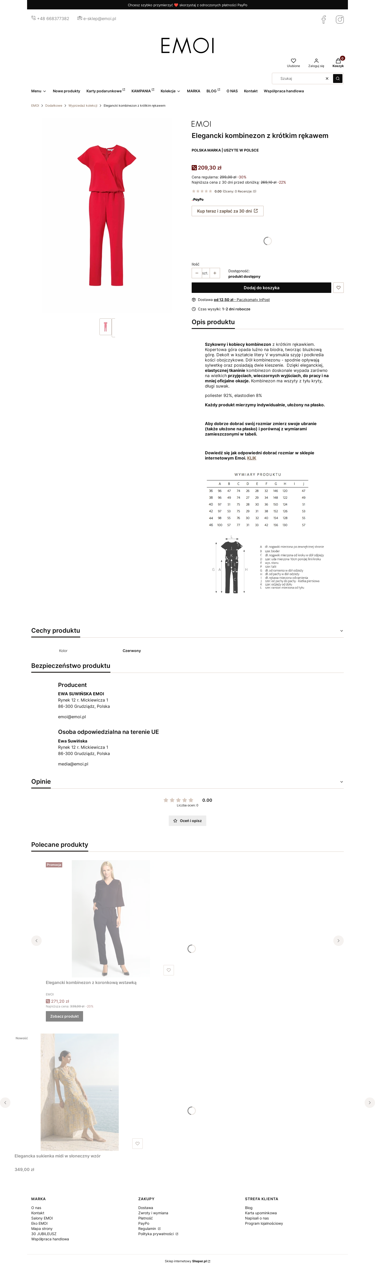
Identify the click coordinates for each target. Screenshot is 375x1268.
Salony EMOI (42, 1218)
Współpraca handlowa (50, 1239)
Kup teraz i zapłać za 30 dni (224, 211)
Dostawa (145, 1207)
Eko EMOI (39, 1223)
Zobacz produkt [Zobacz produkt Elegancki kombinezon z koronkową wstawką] (64, 1016)
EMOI (35, 105)
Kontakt (37, 1213)
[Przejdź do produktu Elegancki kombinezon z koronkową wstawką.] (111, 918)
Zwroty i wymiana (153, 1213)
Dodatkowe (53, 105)
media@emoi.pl (73, 763)
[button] (337, 78)
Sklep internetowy (186, 1261)
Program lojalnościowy (264, 1223)
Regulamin (147, 1228)
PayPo (143, 1223)
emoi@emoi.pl (72, 716)
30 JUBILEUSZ (44, 1233)
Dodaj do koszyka (261, 287)
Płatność (145, 1218)
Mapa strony (42, 1228)
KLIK (251, 458)
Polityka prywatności (156, 1233)
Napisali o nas (257, 1218)
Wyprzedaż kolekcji (82, 105)
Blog (249, 1207)
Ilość (195, 264)
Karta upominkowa (261, 1213)
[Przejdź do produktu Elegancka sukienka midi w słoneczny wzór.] (80, 1092)
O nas (36, 1207)
